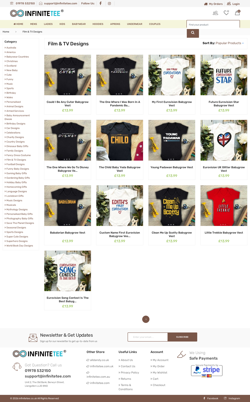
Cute (8, 74)
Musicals (10, 205)
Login (233, 4)
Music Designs (13, 200)
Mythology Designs (16, 209)
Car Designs (12, 128)
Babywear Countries (17, 56)
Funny (9, 79)
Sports (9, 88)
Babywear (79, 24)
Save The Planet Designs (19, 223)
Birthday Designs (15, 123)
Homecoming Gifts (16, 186)
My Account (159, 360)
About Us (126, 360)
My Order (158, 366)
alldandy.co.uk (98, 360)
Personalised (13, 101)
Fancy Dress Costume (18, 155)
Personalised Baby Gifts (19, 214)
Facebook (210, 398)
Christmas (11, 61)
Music (9, 83)
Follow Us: (88, 3)
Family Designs (14, 150)
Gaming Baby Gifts (16, 173)
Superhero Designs (16, 241)
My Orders (213, 4)
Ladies (48, 24)
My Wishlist (159, 372)
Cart (154, 378)
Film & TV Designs (15, 159)
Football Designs (15, 164)
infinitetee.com (98, 383)
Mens (33, 24)
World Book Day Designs (19, 245)
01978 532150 (22, 3)
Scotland (10, 65)
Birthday (10, 92)
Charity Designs (14, 137)
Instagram (232, 398)
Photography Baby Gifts (19, 218)
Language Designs (16, 191)
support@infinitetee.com (58, 3)
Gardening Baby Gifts (17, 177)
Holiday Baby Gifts (16, 182)
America (10, 52)
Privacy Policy (129, 372)
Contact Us (127, 366)
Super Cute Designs (16, 236)
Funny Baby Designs (17, 168)
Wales (9, 97)
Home (18, 24)
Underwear (134, 24)
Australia (10, 47)
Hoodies (98, 24)
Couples (154, 24)
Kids (62, 24)
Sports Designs (14, 232)
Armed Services (14, 110)
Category (11, 41)
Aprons (115, 24)
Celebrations (12, 132)
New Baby (11, 70)
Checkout (158, 385)
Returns (125, 378)
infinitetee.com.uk (100, 366)
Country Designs (15, 141)
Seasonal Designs (15, 227)
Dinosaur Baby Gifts (16, 146)
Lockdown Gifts (14, 195)
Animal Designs (14, 106)
